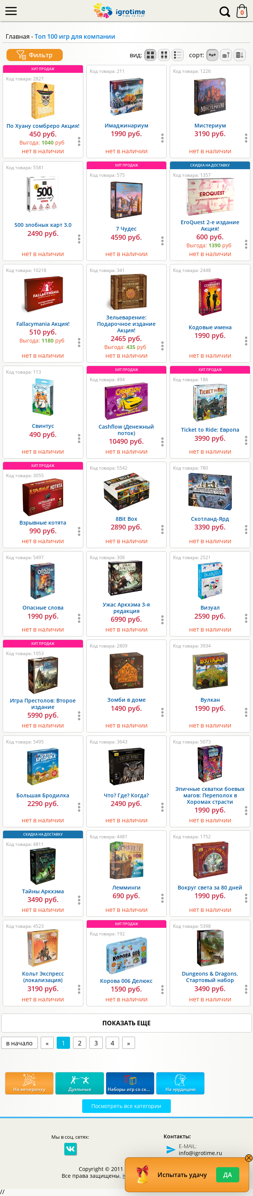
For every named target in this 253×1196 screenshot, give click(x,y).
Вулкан (210, 699)
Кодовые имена (210, 327)
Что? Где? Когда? (126, 795)
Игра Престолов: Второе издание (43, 703)
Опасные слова (43, 607)
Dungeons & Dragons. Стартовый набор (210, 976)
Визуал (210, 607)
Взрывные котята (42, 522)
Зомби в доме (126, 699)
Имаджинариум (126, 125)
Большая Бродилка (42, 795)
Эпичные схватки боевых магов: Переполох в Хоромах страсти (210, 795)
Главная (18, 36)
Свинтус (43, 426)
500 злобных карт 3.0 (43, 225)
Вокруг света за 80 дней (210, 887)
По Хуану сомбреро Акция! (43, 126)
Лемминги (126, 887)
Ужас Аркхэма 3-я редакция (126, 607)
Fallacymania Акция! (43, 324)
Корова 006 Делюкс (126, 981)
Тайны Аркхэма (43, 891)
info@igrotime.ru (200, 1153)
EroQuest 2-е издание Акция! (210, 225)
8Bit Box (126, 518)
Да (227, 1175)
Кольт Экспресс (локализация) (43, 976)
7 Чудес (126, 228)
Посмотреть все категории (126, 1106)
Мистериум (210, 125)
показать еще (126, 1023)
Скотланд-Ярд (210, 518)
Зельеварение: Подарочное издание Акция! (126, 323)
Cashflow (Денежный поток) (126, 429)
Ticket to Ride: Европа (210, 429)
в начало (19, 1043)
